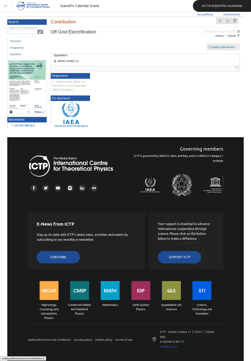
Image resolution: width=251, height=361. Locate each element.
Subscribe (58, 257)
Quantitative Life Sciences (171, 307)
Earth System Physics (141, 307)
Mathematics (110, 304)
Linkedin (82, 188)
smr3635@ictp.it (25, 125)
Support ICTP (179, 257)
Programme (17, 47)
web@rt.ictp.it (168, 346)
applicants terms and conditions (49, 339)
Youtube (57, 188)
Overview (15, 41)
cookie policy (103, 339)
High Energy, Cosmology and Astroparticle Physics (49, 309)
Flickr (94, 188)
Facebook (33, 188)
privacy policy (83, 339)
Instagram (70, 188)
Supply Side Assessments (227, 47)
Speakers (15, 54)
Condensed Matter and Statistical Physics (79, 309)
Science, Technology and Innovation (202, 309)
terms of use (124, 339)
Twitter (45, 188)
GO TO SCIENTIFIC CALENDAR (222, 5)
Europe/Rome (205, 14)
